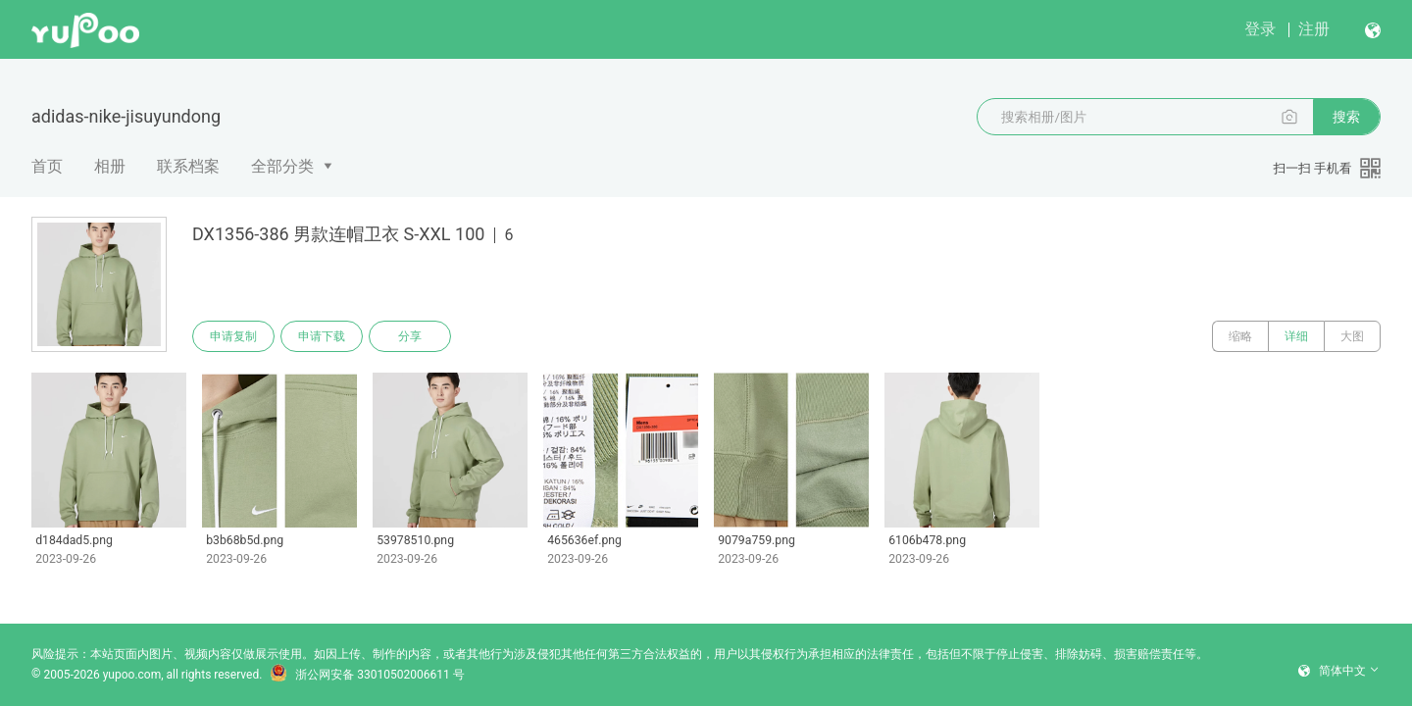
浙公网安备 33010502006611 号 (367, 674)
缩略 (1240, 336)
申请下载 (321, 336)
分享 (410, 336)
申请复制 (233, 336)
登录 (1260, 29)
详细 (1296, 336)
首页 (47, 166)
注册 (1314, 29)
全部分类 (282, 166)
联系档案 (188, 166)
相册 (110, 166)
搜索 (1346, 117)
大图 (1352, 336)
